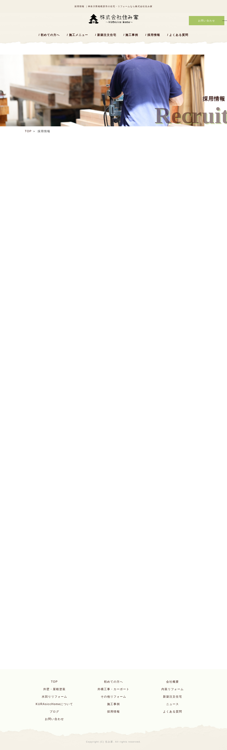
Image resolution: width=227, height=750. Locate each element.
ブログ (54, 711)
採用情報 (153, 34)
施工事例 (131, 34)
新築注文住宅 (106, 34)
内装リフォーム (172, 689)
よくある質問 (178, 34)
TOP (54, 681)
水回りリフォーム (54, 696)
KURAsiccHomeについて (54, 704)
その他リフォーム (113, 696)
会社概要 (172, 681)
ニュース (172, 704)
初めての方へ (50, 34)
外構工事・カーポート (113, 689)
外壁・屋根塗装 (54, 689)
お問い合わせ (54, 719)
